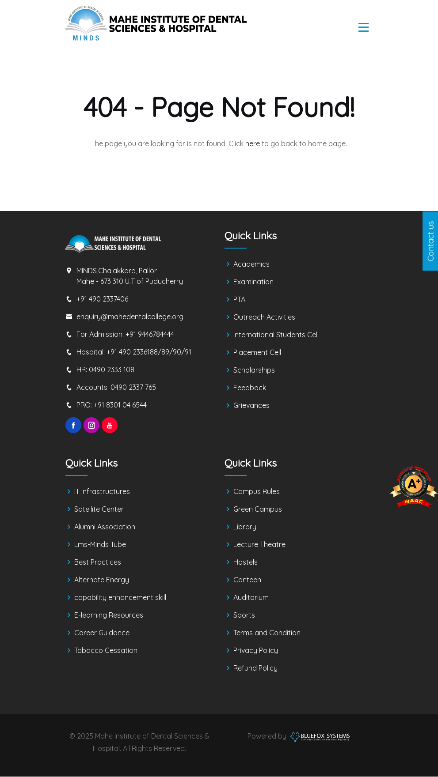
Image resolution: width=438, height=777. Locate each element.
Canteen (247, 580)
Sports (244, 615)
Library (244, 527)
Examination (253, 282)
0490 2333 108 (111, 369)
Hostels (245, 562)
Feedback (249, 388)
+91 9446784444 (150, 334)
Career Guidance (101, 633)
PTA (239, 299)
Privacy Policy (255, 650)
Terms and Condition (267, 633)
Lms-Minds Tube (100, 544)
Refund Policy (255, 668)
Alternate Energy (101, 580)
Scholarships (254, 370)
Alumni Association (104, 527)
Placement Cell (257, 352)
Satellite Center (99, 509)
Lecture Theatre (259, 544)
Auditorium (251, 597)
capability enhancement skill (120, 597)
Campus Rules (256, 491)
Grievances (251, 405)
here (252, 143)
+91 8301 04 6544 (120, 404)
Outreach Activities (264, 317)
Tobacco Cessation (105, 650)
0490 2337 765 (133, 387)
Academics (251, 264)
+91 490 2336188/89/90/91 (149, 351)
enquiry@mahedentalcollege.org (129, 316)
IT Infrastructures (102, 491)
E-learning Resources (108, 615)
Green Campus (257, 509)
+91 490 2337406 (102, 298)
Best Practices (97, 562)
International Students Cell (276, 335)
